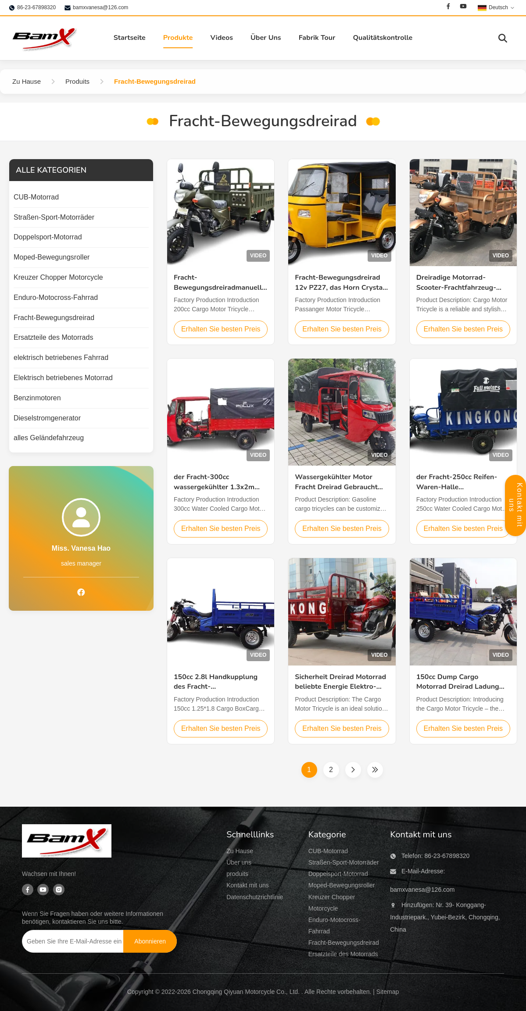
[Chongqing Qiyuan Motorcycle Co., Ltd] (66, 842)
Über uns (238, 862)
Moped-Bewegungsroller (341, 885)
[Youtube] (463, 7)
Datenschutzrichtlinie (254, 897)
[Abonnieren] (150, 941)
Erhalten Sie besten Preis (221, 329)
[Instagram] (58, 890)
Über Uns (265, 38)
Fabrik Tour (317, 38)
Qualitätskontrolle (382, 38)
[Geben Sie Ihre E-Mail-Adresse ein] (73, 941)
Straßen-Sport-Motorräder (343, 862)
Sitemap (387, 991)
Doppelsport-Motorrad (338, 873)
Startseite (130, 38)
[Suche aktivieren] (503, 38)
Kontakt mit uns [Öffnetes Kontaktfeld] (515, 505)
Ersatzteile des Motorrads (343, 954)
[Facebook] (448, 7)
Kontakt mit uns (247, 885)
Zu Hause (239, 850)
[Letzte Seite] (375, 770)
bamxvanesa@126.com (100, 7)
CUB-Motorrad (328, 850)
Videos (221, 38)
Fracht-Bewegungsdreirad (343, 942)
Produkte (178, 38)
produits (237, 873)
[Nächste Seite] (353, 770)
